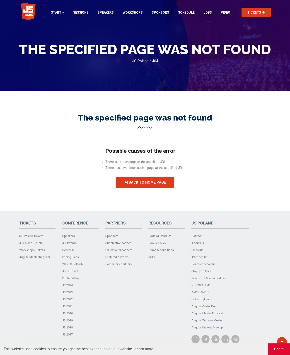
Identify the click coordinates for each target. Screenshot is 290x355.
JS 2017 (67, 334)
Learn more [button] (144, 349)
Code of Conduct (159, 236)
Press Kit (197, 250)
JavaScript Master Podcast (209, 278)
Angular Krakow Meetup (207, 327)
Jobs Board (70, 271)
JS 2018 (67, 327)
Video (225, 12)
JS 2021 (67, 306)
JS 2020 (67, 313)
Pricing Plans (70, 257)
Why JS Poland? (72, 264)
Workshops (133, 12)
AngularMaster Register (34, 257)
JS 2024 (67, 285)
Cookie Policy (157, 243)
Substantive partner (118, 243)
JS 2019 (67, 320)
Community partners (118, 264)
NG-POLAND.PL (201, 285)
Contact (196, 236)
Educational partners (118, 250)
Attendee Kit (199, 257)
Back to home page (145, 182)
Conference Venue (203, 264)
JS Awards (69, 243)
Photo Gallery (71, 278)
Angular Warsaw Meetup (207, 320)
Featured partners (116, 257)
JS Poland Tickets (31, 243)
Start (57, 12)
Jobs (208, 12)
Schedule (186, 12)
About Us (197, 243)
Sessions (81, 12)
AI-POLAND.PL (200, 292)
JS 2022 (67, 299)
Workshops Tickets (32, 250)
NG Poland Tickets (31, 236)
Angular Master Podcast (207, 313)
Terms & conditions (161, 250)
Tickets (256, 12)
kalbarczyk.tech (201, 299)
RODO (152, 257)
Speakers (106, 12)
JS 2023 (67, 292)
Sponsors (160, 12)
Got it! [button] (279, 349)
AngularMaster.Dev (203, 306)
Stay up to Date (201, 271)
